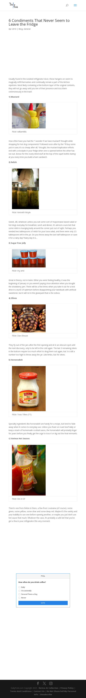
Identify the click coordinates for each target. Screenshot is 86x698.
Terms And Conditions (21, 691)
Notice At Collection (49, 688)
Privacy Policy (67, 688)
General (27, 29)
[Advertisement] (43, 57)
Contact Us (39, 691)
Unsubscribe (46, 694)
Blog (21, 29)
